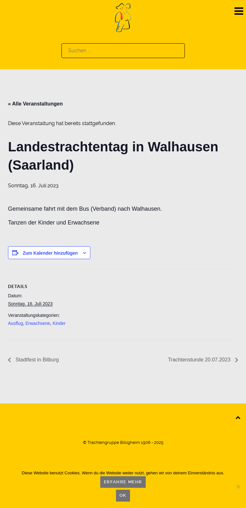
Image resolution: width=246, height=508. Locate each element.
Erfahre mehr (123, 481)
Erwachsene (37, 323)
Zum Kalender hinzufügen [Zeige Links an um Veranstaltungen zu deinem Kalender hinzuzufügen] (50, 253)
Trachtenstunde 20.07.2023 (200, 359)
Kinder (59, 323)
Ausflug (15, 323)
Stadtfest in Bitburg (36, 359)
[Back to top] (237, 417)
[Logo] (123, 17)
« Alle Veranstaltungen (35, 103)
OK (123, 495)
